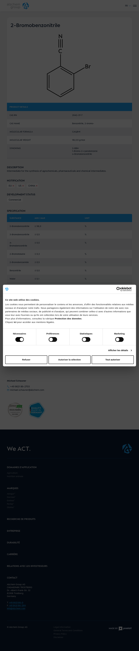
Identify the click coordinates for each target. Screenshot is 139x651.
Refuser (26, 359)
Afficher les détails (118, 350)
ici (15, 322)
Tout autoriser (112, 359)
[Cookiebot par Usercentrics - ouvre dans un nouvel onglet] (121, 289)
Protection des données (68, 318)
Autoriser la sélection (69, 359)
